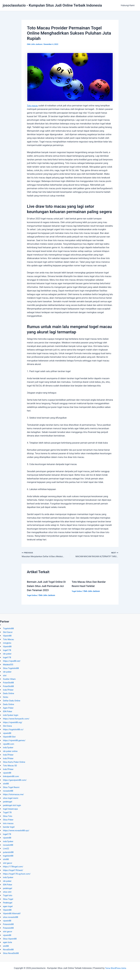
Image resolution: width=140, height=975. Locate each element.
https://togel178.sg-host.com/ (17, 873)
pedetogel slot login (12, 805)
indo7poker (8, 747)
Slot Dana (7, 726)
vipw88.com (9, 744)
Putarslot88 (8, 924)
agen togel (8, 906)
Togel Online (32, 595)
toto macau (8, 823)
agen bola (8, 942)
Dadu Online (9, 693)
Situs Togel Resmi (11, 787)
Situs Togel (8, 899)
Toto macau (33, 105)
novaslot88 (8, 791)
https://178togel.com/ (13, 866)
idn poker (7, 653)
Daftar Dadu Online (12, 700)
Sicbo (5, 697)
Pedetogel (8, 902)
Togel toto (8, 895)
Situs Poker (8, 819)
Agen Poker (8, 708)
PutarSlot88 (8, 682)
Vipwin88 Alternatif (12, 913)
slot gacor (8, 863)
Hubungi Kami (128, 5)
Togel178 (7, 812)
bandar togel (9, 827)
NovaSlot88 (8, 949)
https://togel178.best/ (13, 870)
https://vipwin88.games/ (15, 740)
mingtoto (7, 643)
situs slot (7, 892)
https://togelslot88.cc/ (14, 729)
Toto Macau (9, 639)
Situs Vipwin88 (10, 938)
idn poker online (10, 751)
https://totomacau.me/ (14, 794)
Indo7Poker (8, 690)
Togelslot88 (8, 628)
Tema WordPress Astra (115, 968)
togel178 (7, 650)
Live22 (6, 848)
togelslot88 (8, 855)
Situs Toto (8, 816)
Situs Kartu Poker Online (15, 762)
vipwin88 (7, 733)
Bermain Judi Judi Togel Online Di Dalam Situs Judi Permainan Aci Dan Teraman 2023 (47, 586)
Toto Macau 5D (10, 765)
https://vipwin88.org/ (13, 722)
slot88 (6, 783)
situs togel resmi (11, 798)
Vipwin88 (7, 635)
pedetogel (8, 801)
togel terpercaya (11, 809)
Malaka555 (8, 664)
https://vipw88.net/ (12, 661)
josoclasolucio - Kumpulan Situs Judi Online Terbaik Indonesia (52, 5)
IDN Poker (8, 711)
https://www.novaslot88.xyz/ (17, 830)
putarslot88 (8, 852)
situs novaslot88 (11, 917)
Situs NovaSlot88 (11, 953)
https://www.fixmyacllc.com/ (17, 718)
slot (5, 675)
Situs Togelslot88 (11, 668)
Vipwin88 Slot (9, 736)
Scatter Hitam (9, 679)
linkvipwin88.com (11, 776)
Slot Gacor (8, 632)
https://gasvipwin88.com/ (15, 780)
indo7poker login (11, 715)
